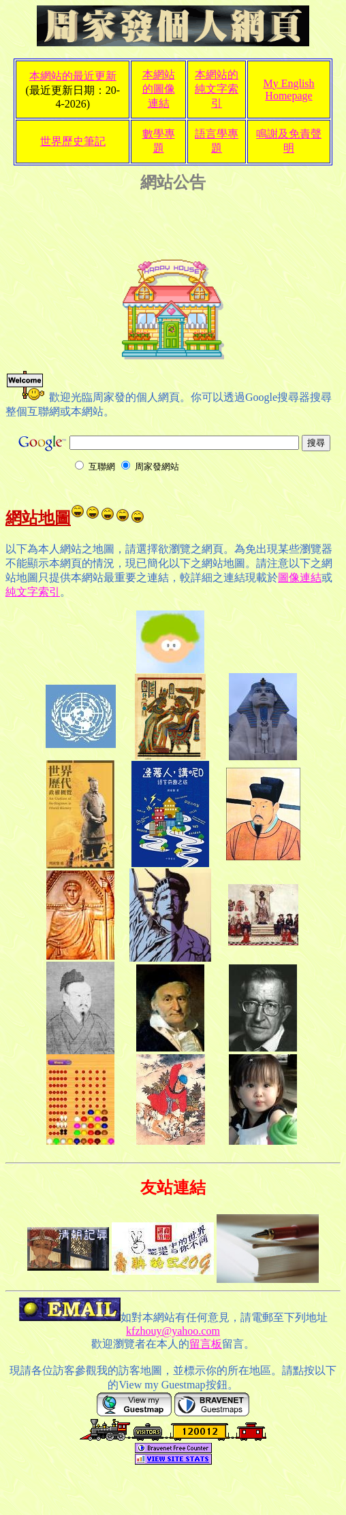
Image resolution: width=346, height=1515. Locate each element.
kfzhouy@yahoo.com (173, 1331)
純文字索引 (32, 592)
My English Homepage (288, 89)
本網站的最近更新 (72, 76)
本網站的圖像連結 (158, 89)
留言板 (205, 1344)
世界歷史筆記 (73, 141)
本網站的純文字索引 (216, 89)
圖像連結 (299, 577)
